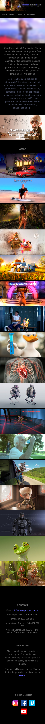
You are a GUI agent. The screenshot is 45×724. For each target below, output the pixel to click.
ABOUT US (20, 15)
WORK (12, 15)
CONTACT (31, 15)
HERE (22, 675)
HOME (4, 15)
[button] (3, 127)
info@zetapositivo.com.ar (26, 610)
